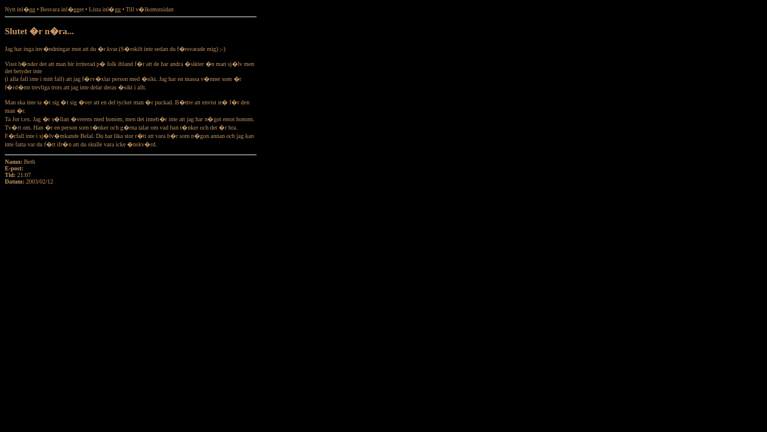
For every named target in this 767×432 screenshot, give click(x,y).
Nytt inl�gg (20, 9)
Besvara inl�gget (61, 9)
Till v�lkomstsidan (150, 9)
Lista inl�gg (104, 9)
